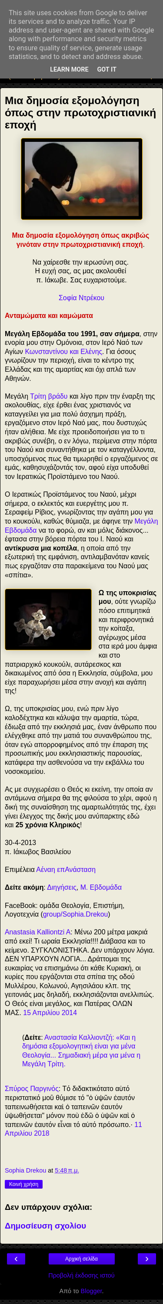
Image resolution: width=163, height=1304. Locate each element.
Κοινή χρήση (23, 1184)
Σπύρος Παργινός (32, 1088)
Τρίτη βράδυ (48, 396)
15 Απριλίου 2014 (50, 1012)
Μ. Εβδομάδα (101, 887)
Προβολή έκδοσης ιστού (81, 1275)
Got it (106, 69)
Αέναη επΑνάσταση (66, 869)
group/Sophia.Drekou (75, 914)
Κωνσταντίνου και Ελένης (63, 351)
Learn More (69, 69)
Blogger (91, 1291)
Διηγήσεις (62, 887)
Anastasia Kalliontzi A (37, 932)
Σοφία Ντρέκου (81, 297)
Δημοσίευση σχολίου (45, 1225)
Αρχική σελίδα (81, 1259)
